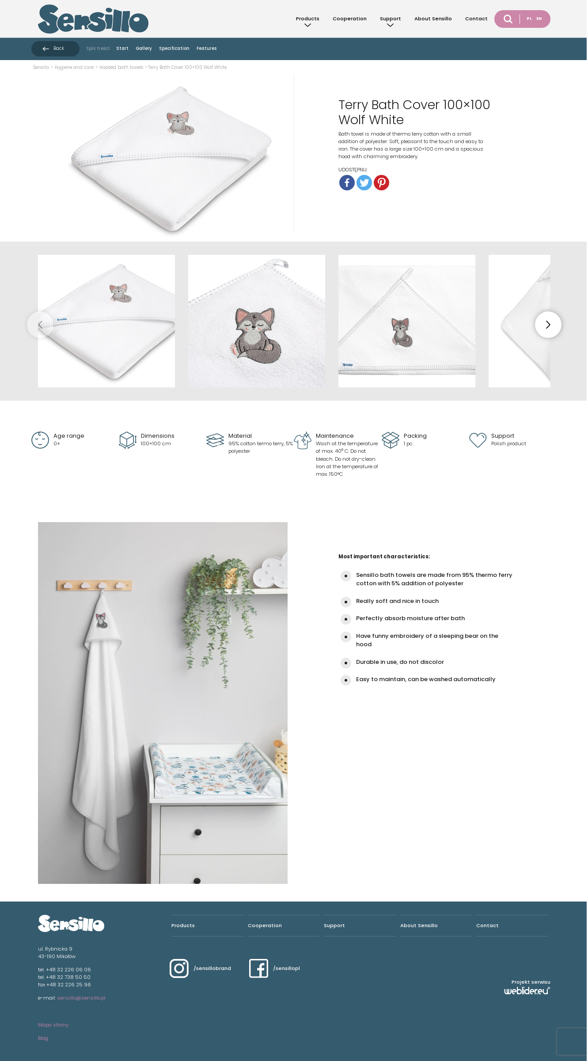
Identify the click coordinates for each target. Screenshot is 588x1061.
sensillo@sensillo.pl (81, 997)
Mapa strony (53, 1024)
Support (390, 18)
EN (539, 18)
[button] (548, 324)
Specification (174, 48)
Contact (476, 18)
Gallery (144, 48)
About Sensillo (433, 18)
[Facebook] (347, 182)
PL (529, 18)
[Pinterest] (381, 182)
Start (122, 48)
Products (307, 18)
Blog (43, 1038)
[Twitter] (364, 182)
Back (58, 48)
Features (206, 48)
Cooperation (350, 18)
